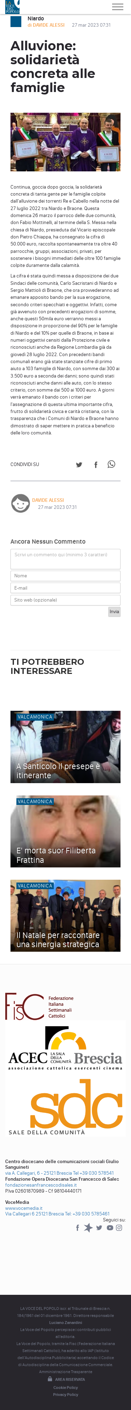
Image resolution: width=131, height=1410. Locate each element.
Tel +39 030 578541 (93, 1173)
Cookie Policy (65, 1387)
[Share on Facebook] (96, 465)
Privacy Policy (65, 1394)
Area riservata (65, 1379)
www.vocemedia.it (24, 1208)
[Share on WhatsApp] (113, 465)
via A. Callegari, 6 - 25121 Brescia (38, 1173)
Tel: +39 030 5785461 (87, 1214)
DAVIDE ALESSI (48, 500)
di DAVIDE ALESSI (47, 25)
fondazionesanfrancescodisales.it (41, 1185)
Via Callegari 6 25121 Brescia (34, 1214)
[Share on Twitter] (79, 465)
